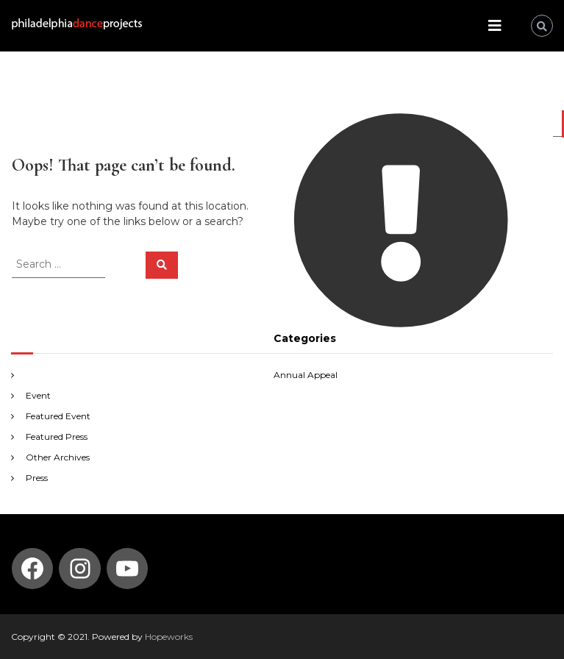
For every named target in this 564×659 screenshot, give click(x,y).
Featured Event (58, 415)
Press (37, 477)
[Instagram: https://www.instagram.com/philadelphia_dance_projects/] (80, 568)
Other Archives (58, 457)
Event (38, 395)
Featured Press (57, 436)
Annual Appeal (306, 374)
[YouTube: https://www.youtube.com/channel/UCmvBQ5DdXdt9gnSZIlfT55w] (127, 568)
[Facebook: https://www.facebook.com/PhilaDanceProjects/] (32, 568)
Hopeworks (169, 636)
